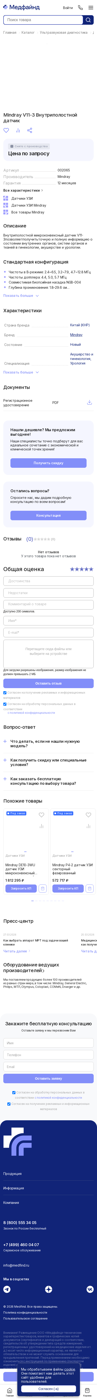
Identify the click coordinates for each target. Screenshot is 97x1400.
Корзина (87, 1392)
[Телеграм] (6, 1289)
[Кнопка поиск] (88, 19)
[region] (48, 620)
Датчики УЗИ (15, 855)
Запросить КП (21, 888)
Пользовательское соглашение (25, 1318)
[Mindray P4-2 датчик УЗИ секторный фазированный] (74, 832)
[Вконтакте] (90, 1289)
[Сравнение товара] (41, 826)
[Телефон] (80, 7)
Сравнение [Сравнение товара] (18, 130)
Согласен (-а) (48, 1389)
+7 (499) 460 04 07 (21, 1244)
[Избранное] (41, 815)
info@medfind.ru (16, 1265)
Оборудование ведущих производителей (31, 967)
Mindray (64, 177)
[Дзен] (48, 1289)
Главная (10, 1392)
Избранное (6, 130)
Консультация (48, 515)
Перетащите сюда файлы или (48, 651)
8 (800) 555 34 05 (20, 1222)
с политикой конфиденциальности (31, 712)
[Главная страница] (21, 7)
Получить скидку (48, 463)
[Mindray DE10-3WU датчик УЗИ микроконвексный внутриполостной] (27, 832)
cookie (69, 1369)
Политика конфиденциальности (25, 1312)
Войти (68, 8)
